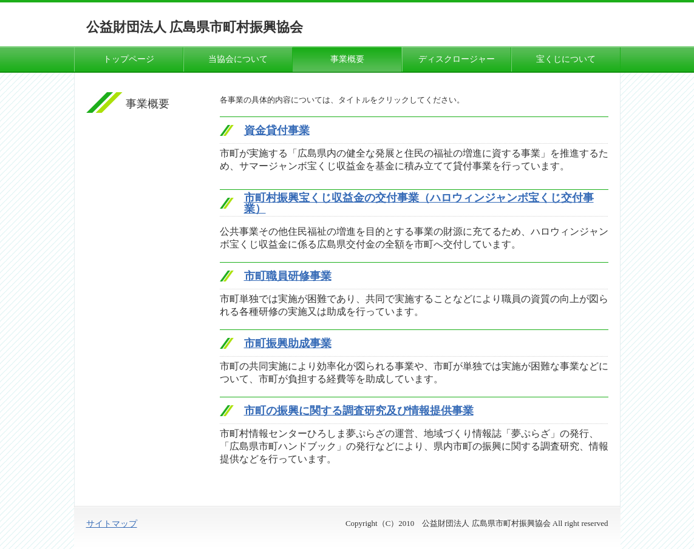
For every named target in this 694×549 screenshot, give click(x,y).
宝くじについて (566, 59)
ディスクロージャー (456, 59)
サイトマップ (111, 523)
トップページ (128, 59)
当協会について (238, 59)
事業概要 (347, 59)
